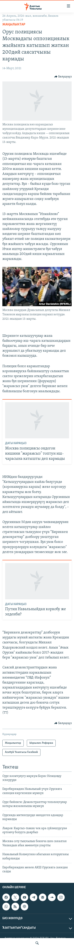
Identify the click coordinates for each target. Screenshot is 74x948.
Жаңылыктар (13, 24)
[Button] (63, 77)
